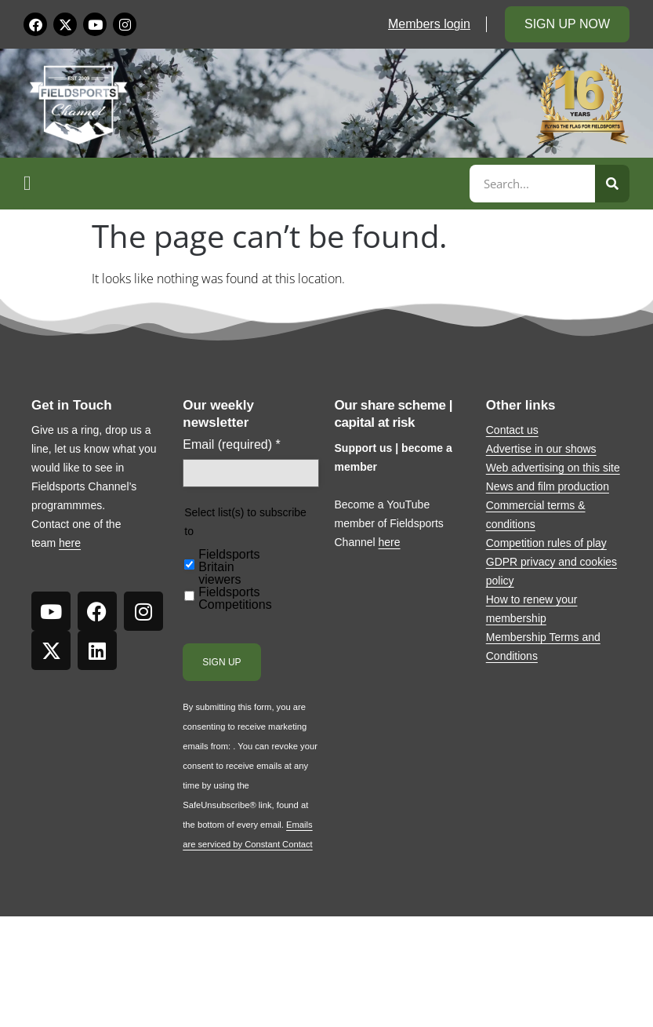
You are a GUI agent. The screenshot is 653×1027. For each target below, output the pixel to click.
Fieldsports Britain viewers (228, 567)
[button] (244, 183)
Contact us (512, 430)
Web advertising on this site (553, 467)
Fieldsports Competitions (234, 598)
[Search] (612, 183)
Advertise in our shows (541, 448)
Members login (429, 24)
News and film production (547, 486)
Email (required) (232, 445)
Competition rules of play (546, 543)
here (70, 543)
